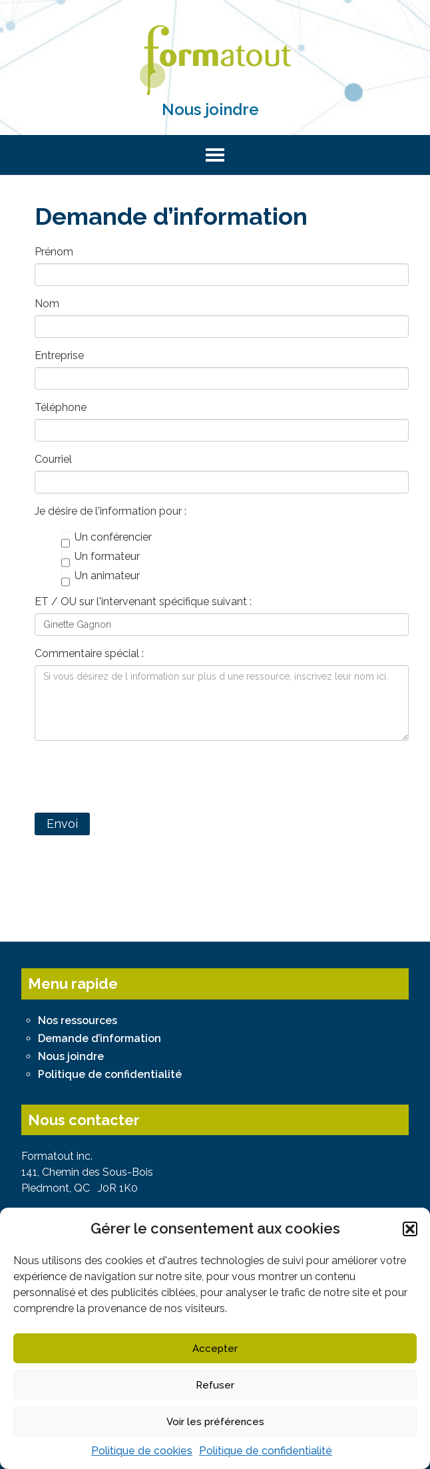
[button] (410, 1229)
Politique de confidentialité (265, 1450)
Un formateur (100, 557)
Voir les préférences (215, 1422)
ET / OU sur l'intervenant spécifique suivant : (143, 601)
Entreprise (59, 355)
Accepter (215, 1349)
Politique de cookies (141, 1450)
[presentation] (136, 777)
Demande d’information (99, 1038)
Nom (47, 303)
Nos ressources (77, 1020)
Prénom (54, 251)
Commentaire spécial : (89, 653)
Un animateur (100, 576)
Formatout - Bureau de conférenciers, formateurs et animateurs (214, 60)
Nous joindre (210, 109)
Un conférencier (106, 538)
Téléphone (61, 407)
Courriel (53, 459)
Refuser (215, 1385)
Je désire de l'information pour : (110, 511)
